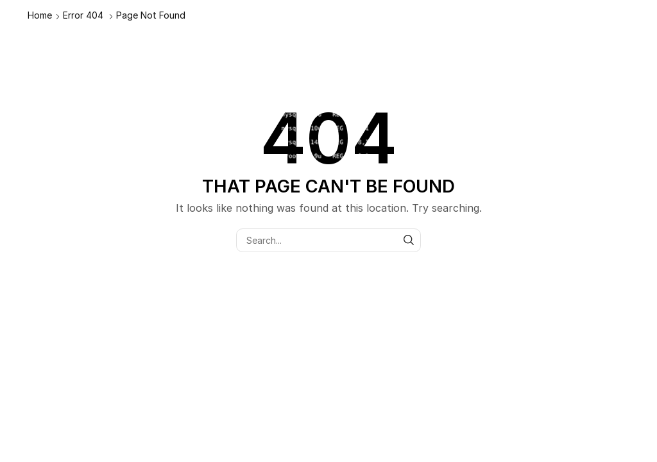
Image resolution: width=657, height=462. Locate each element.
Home (40, 15)
